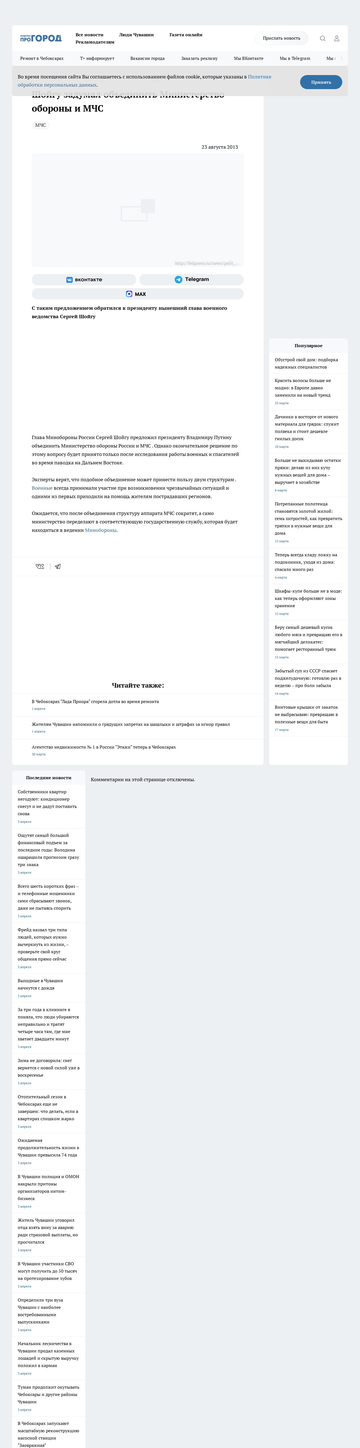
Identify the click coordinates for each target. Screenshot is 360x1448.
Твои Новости (71, 1222)
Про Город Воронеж (172, 1222)
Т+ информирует (97, 58)
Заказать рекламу (199, 58)
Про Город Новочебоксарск (33, 1222)
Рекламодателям (95, 42)
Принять (321, 82)
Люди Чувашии (136, 34)
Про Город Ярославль (29, 1229)
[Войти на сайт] (336, 38)
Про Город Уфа (169, 1229)
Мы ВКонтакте (249, 58)
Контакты (161, 1262)
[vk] (40, 566)
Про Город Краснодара (175, 1236)
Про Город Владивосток (127, 1236)
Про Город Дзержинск (77, 1236)
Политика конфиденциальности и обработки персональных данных (65, 1367)
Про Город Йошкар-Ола (127, 1222)
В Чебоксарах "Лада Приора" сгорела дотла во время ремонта (138, 705)
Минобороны (100, 530)
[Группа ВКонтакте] (84, 279)
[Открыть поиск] (322, 38)
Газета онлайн (186, 34)
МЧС (40, 125)
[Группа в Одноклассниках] (272, 1230)
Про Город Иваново (220, 1222)
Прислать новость (281, 38)
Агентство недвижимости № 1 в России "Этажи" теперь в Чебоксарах (138, 751)
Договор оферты (96, 1269)
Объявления (21, 1269)
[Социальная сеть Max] (138, 293)
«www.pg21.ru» (50, 1288)
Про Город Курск (73, 1229)
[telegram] (59, 566)
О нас (87, 1262)
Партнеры (162, 1276)
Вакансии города (147, 58)
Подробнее (186, 1358)
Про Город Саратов (220, 1229)
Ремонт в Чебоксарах (42, 58)
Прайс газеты (22, 1276)
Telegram (19, 1262)
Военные (43, 488)
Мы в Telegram (295, 58)
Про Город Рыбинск (124, 1229)
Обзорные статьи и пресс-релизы (180, 1269)
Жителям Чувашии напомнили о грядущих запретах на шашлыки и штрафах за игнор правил (138, 728)
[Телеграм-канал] (191, 279)
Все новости (90, 34)
